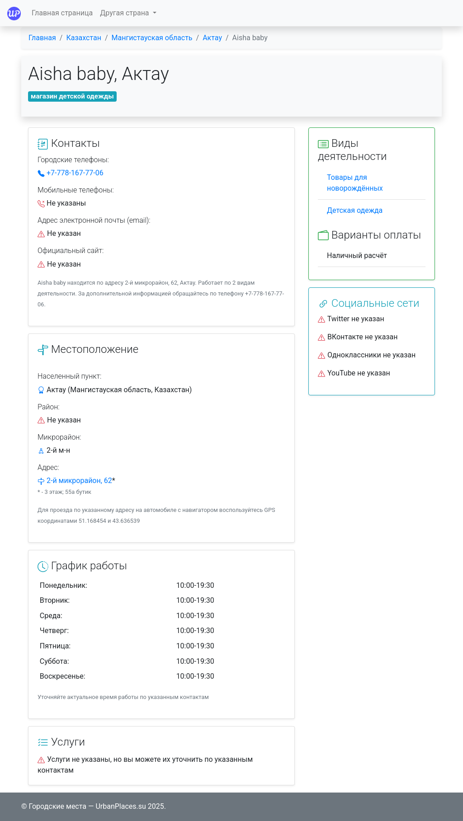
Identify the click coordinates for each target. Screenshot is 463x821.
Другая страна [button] (125, 13)
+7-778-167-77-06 (71, 173)
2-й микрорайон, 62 (79, 480)
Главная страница (62, 13)
